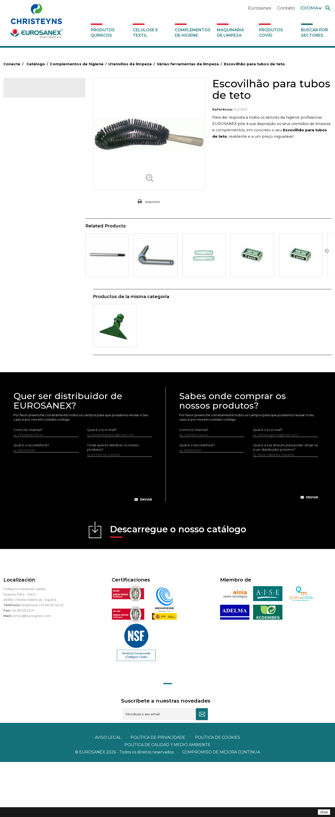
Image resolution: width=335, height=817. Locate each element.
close (324, 812)
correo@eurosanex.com (31, 671)
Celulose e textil (145, 33)
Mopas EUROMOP (27, 246)
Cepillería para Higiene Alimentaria (40, 215)
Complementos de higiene (193, 33)
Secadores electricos (29, 276)
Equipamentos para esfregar (35, 193)
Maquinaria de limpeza (230, 33)
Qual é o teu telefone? (31, 500)
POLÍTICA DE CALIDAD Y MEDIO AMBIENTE (167, 799)
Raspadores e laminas (34, 316)
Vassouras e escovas (28, 208)
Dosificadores (23, 339)
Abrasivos (20, 124)
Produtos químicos (103, 33)
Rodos (21, 324)
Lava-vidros (25, 292)
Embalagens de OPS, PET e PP (37, 200)
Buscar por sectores (314, 33)
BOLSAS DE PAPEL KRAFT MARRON (41, 162)
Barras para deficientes (31, 147)
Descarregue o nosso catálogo (178, 586)
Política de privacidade (158, 792)
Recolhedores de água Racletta (38, 268)
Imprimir (152, 202)
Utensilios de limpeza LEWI (34, 332)
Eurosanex (259, 8)
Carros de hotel (25, 170)
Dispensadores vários (29, 347)
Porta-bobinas (24, 253)
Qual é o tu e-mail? (102, 485)
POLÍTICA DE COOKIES (217, 792)
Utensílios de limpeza (29, 284)
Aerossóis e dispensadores (34, 132)
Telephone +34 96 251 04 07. (42, 660)
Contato (286, 8)
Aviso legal (108, 792)
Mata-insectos (24, 238)
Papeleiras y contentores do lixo (38, 185)
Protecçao (21, 261)
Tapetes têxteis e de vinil (32, 223)
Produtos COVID (271, 33)
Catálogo (26, 92)
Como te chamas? (28, 485)
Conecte (14, 64)
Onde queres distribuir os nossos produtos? (113, 502)
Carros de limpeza (27, 177)
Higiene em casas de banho (34, 231)
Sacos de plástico (26, 155)
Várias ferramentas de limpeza (40, 308)
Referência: (222, 109)
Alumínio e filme (25, 140)
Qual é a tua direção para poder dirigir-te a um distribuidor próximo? (285, 502)
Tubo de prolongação (34, 300)
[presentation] (83, 538)
